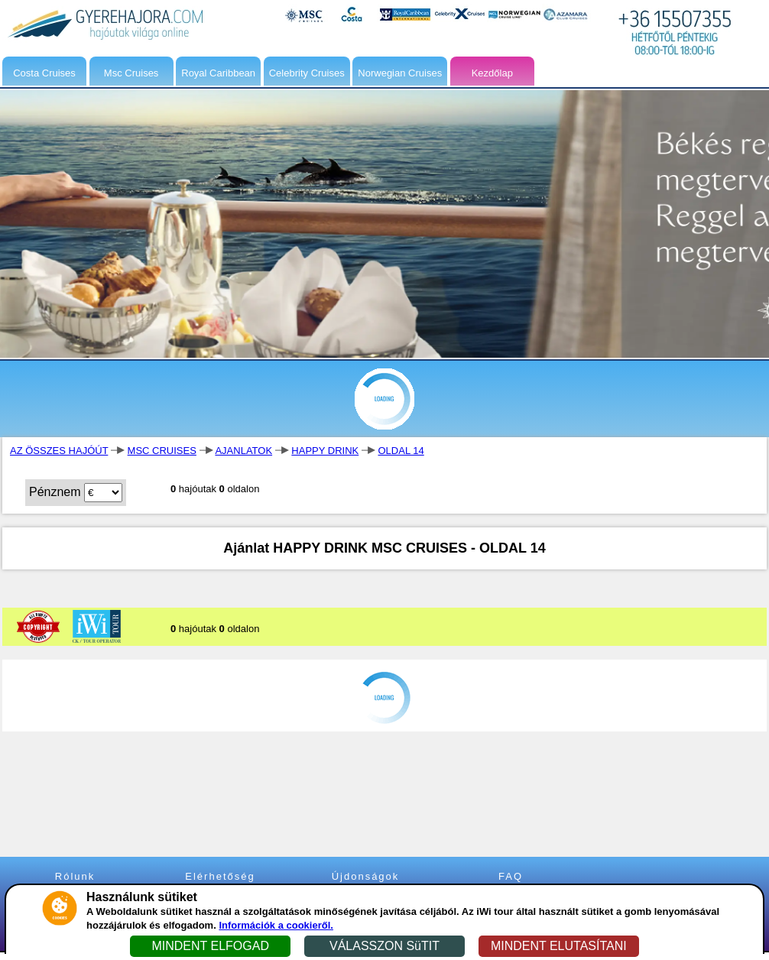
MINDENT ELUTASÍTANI (559, 945)
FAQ (510, 876)
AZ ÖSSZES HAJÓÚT (59, 450)
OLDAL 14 (400, 450)
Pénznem (55, 491)
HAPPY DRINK (325, 450)
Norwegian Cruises (400, 73)
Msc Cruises (131, 73)
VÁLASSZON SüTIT (384, 945)
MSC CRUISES (162, 450)
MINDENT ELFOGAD (210, 945)
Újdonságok (366, 876)
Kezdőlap (492, 73)
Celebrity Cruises (307, 73)
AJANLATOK (243, 450)
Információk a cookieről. (276, 925)
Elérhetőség (220, 876)
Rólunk (75, 876)
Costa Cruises (44, 73)
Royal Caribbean (218, 73)
